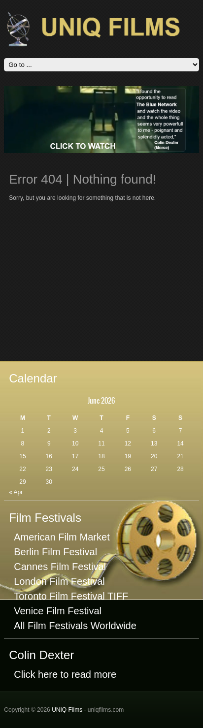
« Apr (16, 492)
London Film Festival (59, 581)
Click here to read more (65, 674)
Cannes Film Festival (60, 566)
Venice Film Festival (58, 610)
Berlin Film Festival (55, 551)
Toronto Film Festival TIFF (71, 596)
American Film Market (61, 537)
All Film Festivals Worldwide (75, 625)
